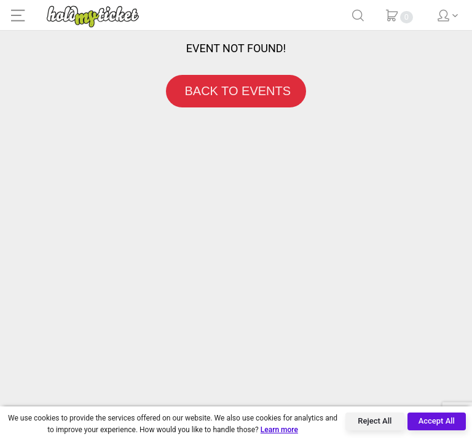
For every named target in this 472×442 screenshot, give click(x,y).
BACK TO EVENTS (236, 91)
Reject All (374, 420)
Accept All (437, 420)
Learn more (279, 429)
